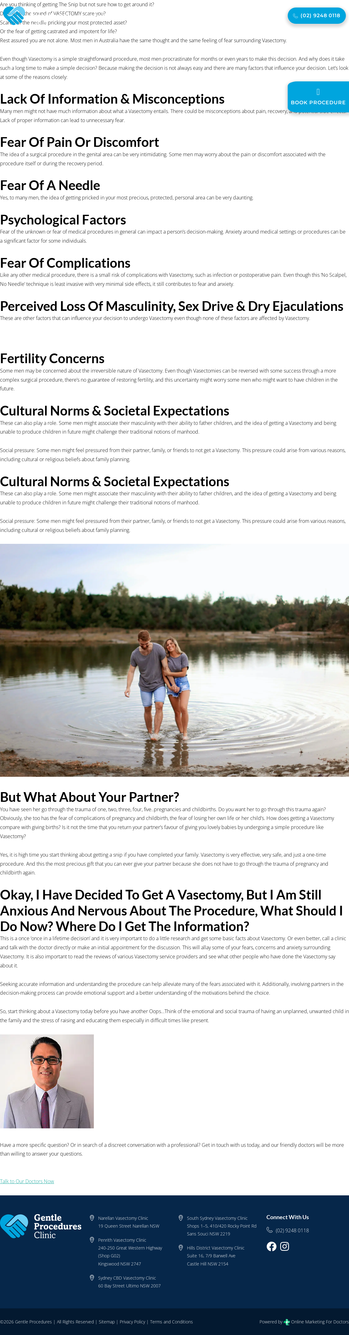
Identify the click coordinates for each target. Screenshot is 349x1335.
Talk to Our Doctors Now (27, 1181)
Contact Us (257, 15)
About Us (96, 15)
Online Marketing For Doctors (320, 1322)
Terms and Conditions (171, 1322)
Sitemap (107, 1322)
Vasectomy (134, 15)
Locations (187, 15)
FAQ (211, 15)
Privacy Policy (132, 1322)
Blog (228, 15)
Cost (162, 15)
